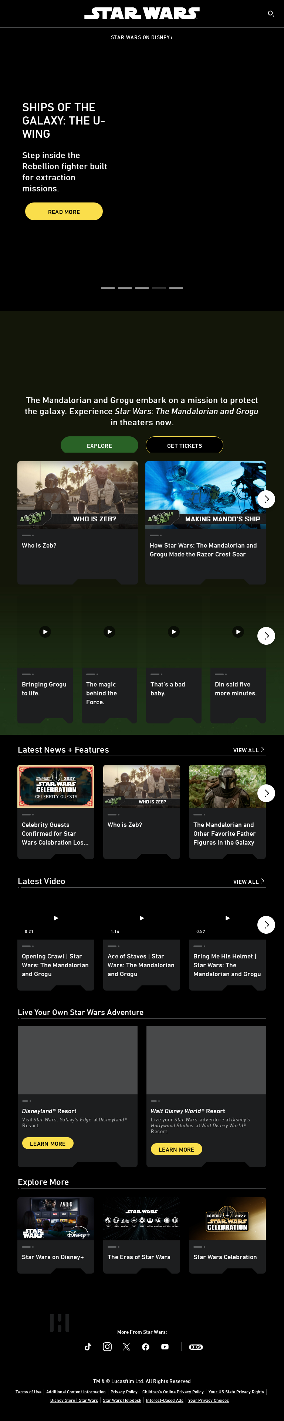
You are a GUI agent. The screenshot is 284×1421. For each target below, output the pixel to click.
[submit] (271, 14)
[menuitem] (12, 13)
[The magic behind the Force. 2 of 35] (109, 632)
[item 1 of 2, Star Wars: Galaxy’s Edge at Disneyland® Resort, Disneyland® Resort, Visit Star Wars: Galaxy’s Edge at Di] (78, 1061)
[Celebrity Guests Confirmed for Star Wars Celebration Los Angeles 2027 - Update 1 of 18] (55, 788)
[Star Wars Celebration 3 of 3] (227, 1219)
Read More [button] (64, 211)
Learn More (48, 1144)
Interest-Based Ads (164, 1400)
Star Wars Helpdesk (122, 1400)
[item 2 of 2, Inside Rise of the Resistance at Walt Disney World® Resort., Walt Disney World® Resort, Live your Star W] (206, 1061)
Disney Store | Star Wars (74, 1400)
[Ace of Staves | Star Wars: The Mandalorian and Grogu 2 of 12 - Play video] (141, 919)
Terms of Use (28, 1392)
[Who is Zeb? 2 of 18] (141, 788)
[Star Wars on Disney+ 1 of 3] (55, 1219)
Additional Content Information (76, 1392)
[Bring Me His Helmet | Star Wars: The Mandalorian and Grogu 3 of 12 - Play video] (227, 919)
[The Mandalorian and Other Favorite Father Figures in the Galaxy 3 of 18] (227, 788)
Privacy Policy (124, 1392)
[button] (108, 288)
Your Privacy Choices (208, 1400)
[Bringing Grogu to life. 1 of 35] (45, 632)
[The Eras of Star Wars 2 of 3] (141, 1219)
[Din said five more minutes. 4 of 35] (238, 632)
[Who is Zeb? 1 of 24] (77, 495)
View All (246, 751)
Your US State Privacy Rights (236, 1392)
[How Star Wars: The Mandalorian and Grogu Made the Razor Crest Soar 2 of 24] (205, 495)
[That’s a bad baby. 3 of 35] (174, 632)
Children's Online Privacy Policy (173, 1392)
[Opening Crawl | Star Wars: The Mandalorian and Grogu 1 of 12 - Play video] (55, 919)
